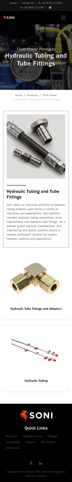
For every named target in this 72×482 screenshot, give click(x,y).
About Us (11, 436)
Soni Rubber (27, 471)
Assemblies (13, 442)
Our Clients (48, 442)
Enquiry (30, 442)
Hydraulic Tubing (36, 380)
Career (13, 3)
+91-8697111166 (32, 7)
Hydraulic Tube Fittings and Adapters (36, 309)
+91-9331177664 (50, 3)
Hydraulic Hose (32, 436)
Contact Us (28, 3)
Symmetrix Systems (36, 476)
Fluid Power (50, 95)
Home (18, 95)
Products (32, 95)
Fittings (52, 436)
